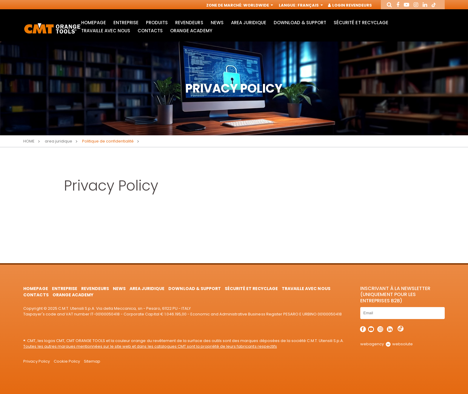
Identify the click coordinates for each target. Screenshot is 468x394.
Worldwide (257, 5)
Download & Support (300, 22)
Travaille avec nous (105, 30)
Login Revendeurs (350, 5)
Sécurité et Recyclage (361, 22)
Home (29, 141)
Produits (157, 22)
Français (310, 5)
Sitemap (92, 361)
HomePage (93, 22)
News (217, 22)
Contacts (150, 30)
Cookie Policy (67, 361)
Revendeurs (189, 22)
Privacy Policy (36, 361)
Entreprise (125, 22)
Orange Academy (191, 30)
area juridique (248, 22)
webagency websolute (386, 344)
